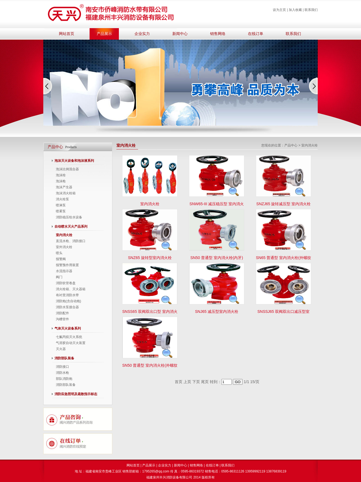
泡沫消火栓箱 (66, 193)
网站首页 (66, 34)
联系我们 (311, 10)
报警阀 (61, 259)
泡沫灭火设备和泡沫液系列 (74, 161)
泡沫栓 (61, 175)
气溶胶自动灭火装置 (70, 343)
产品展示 (104, 34)
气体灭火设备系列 (68, 328)
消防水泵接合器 (67, 307)
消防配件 (62, 313)
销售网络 (217, 34)
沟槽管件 (62, 319)
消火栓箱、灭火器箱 (70, 289)
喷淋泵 (61, 205)
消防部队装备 (64, 358)
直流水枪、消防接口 (70, 241)
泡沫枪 (61, 181)
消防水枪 (62, 373)
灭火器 (61, 349)
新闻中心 (180, 34)
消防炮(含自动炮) (68, 301)
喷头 (59, 253)
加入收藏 (295, 10)
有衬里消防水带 (67, 295)
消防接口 (62, 367)
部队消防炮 (64, 379)
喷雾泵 (61, 211)
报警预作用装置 (67, 265)
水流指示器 (64, 271)
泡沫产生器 (64, 187)
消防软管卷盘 (66, 283)
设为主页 (279, 10)
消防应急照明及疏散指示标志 (76, 394)
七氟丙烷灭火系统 (69, 337)
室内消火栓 (64, 235)
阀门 (59, 277)
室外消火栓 (64, 247)
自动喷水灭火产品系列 (71, 226)
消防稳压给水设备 (69, 217)
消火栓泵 (62, 199)
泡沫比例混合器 (67, 169)
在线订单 (255, 34)
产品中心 (290, 145)
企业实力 (142, 34)
